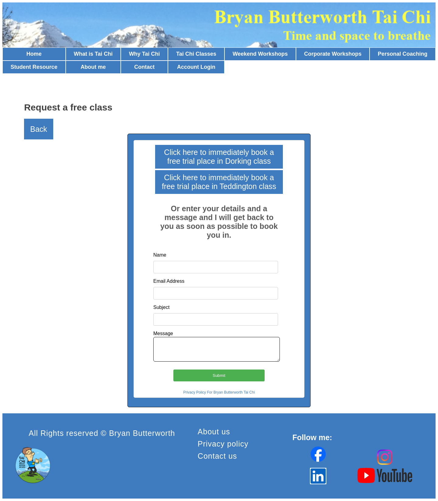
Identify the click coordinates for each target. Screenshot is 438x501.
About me (93, 67)
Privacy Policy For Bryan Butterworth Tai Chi (219, 392)
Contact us (217, 456)
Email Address (168, 281)
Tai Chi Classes (196, 54)
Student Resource (34, 67)
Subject (161, 307)
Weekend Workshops (260, 54)
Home (34, 54)
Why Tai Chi (144, 54)
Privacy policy (223, 444)
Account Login (196, 67)
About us (214, 431)
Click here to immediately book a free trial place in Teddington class (219, 182)
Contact (144, 67)
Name (159, 255)
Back (38, 129)
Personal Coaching (402, 54)
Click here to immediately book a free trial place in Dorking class (219, 156)
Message (163, 333)
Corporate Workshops (333, 54)
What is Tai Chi (93, 54)
